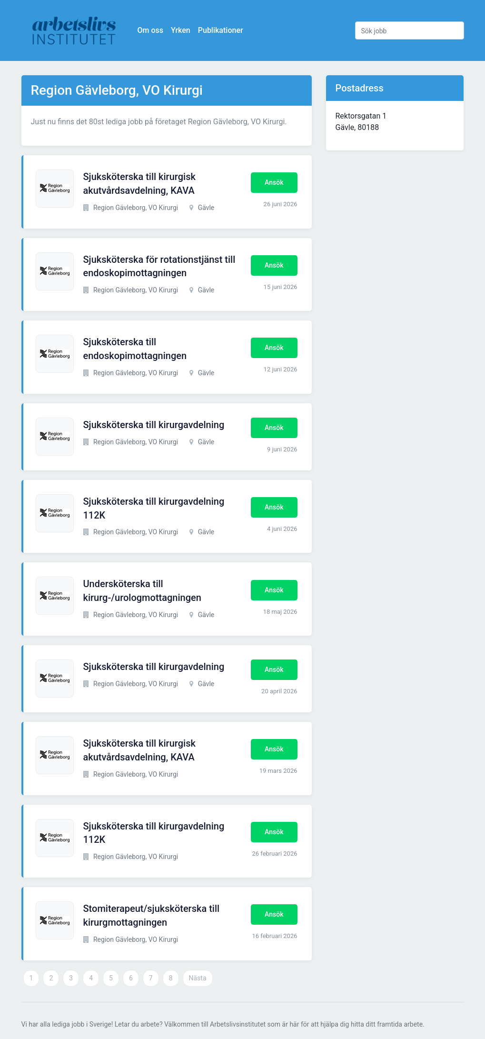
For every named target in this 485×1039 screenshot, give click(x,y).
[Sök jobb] (409, 30)
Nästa (198, 978)
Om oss (150, 30)
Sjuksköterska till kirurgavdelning (154, 424)
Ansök (274, 182)
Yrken (180, 30)
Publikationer (220, 30)
